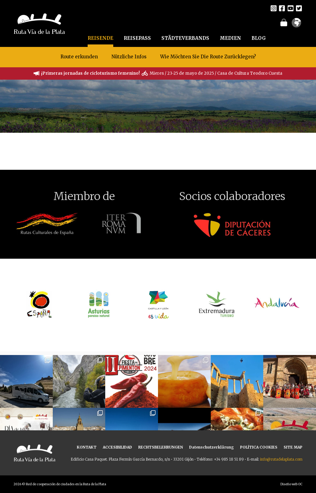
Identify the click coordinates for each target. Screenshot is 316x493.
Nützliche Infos (129, 57)
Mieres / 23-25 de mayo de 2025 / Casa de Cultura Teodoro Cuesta (216, 73)
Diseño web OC (291, 484)
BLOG (259, 38)
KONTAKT (87, 447)
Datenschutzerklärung (211, 447)
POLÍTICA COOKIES (258, 447)
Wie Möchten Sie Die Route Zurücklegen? (208, 57)
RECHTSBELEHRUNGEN (160, 447)
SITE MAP (293, 447)
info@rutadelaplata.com (281, 459)
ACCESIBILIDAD (117, 447)
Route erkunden (79, 57)
